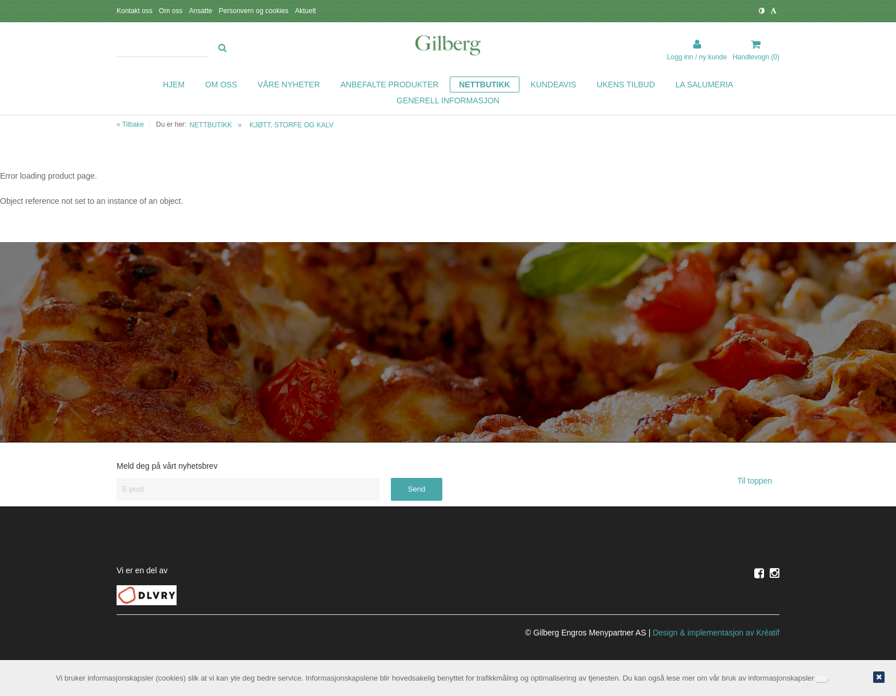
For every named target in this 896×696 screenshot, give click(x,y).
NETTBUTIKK (210, 125)
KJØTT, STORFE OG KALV (292, 125)
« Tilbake (130, 124)
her (822, 678)
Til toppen (758, 480)
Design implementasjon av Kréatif (716, 632)
